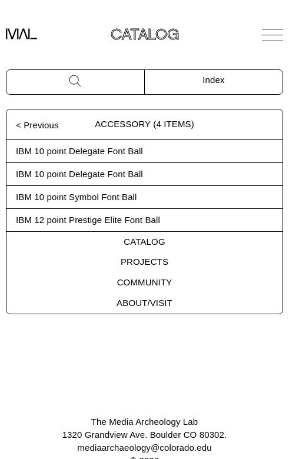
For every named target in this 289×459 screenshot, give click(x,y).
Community (144, 282)
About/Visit (144, 303)
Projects (144, 262)
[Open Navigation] (272, 35)
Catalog (144, 242)
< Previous (37, 125)
